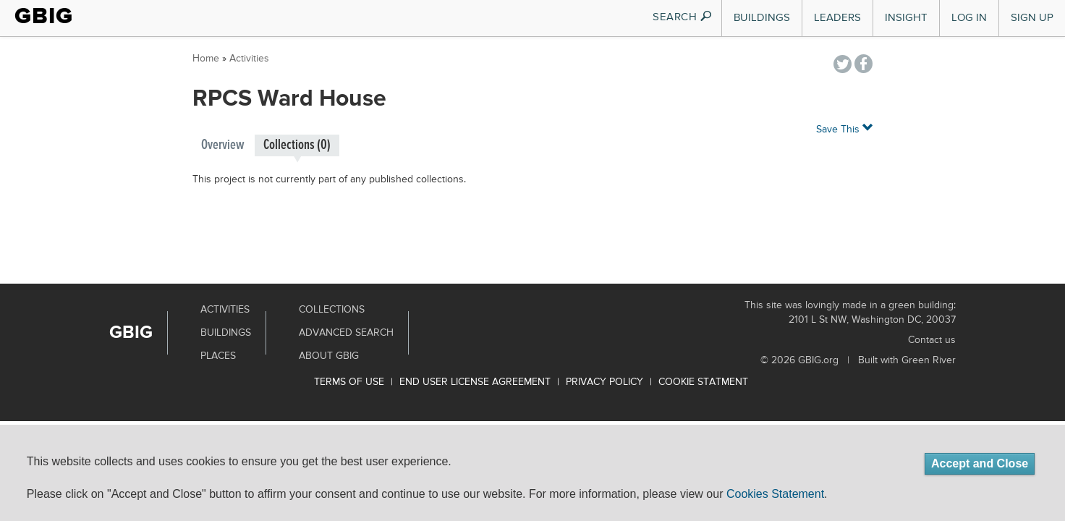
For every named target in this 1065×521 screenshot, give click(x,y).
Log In (969, 17)
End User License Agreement (475, 382)
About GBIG (329, 356)
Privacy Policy (604, 382)
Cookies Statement (775, 494)
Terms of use (349, 382)
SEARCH (683, 17)
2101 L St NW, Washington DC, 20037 (872, 320)
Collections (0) (297, 145)
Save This (844, 128)
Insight (906, 17)
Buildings (762, 17)
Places (218, 356)
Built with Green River (907, 360)
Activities (249, 59)
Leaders (837, 17)
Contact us (932, 340)
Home (205, 59)
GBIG (43, 15)
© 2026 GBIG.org (799, 360)
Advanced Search (346, 333)
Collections (332, 310)
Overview (223, 145)
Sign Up (1032, 17)
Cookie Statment (703, 382)
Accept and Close (979, 463)
